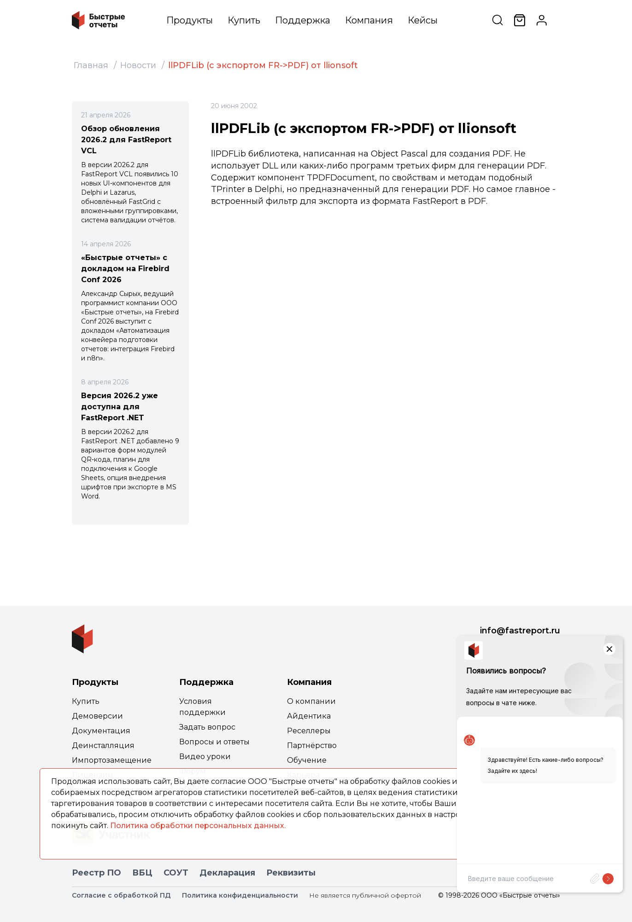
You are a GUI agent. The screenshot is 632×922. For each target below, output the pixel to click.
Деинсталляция (103, 745)
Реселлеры (309, 730)
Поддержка (302, 20)
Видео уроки (205, 756)
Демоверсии (97, 716)
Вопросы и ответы (214, 741)
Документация (101, 730)
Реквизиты (291, 873)
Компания (369, 20)
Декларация (227, 873)
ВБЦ (142, 873)
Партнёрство (312, 745)
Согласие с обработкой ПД (121, 895)
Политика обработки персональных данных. (198, 825)
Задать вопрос (207, 727)
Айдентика (309, 716)
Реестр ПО (96, 873)
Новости (138, 65)
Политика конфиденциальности (240, 895)
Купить (244, 20)
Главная (91, 65)
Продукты (189, 20)
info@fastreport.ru (520, 631)
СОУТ (176, 873)
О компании (311, 701)
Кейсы (423, 20)
